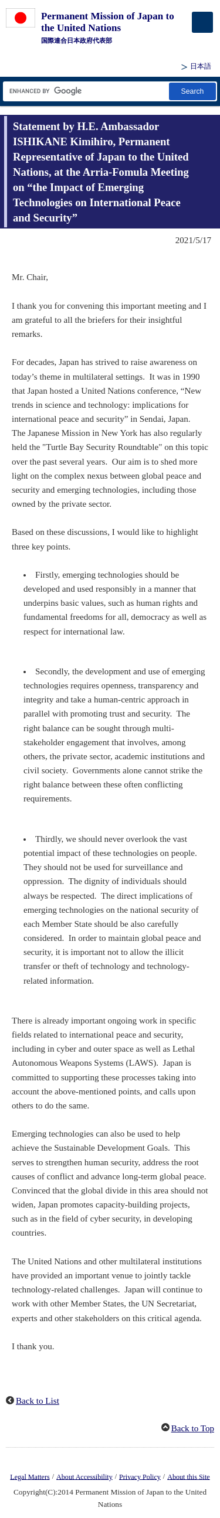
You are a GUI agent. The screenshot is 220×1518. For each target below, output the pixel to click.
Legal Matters (29, 1476)
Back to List (37, 1401)
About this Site (188, 1476)
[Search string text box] (85, 91)
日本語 (200, 66)
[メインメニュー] (202, 22)
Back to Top (192, 1428)
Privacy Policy (140, 1476)
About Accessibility (84, 1476)
